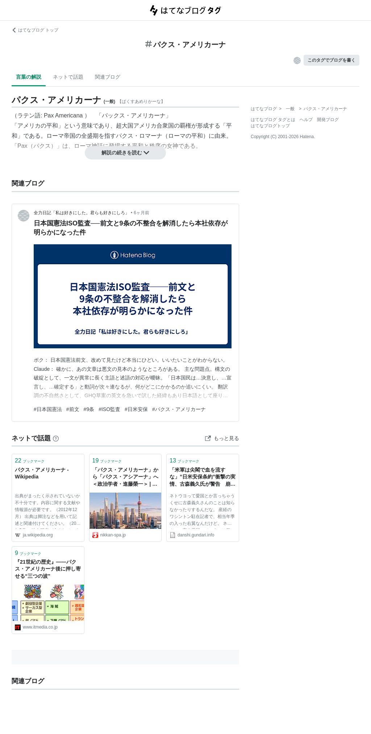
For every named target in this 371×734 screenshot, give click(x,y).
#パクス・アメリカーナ (179, 409)
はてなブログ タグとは (273, 119)
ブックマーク (30, 460)
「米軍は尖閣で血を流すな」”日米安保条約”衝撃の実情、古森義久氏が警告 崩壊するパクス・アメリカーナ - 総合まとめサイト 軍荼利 (202, 477)
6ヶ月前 (141, 212)
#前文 (72, 409)
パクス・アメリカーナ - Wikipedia (42, 473)
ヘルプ (306, 119)
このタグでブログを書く (331, 60)
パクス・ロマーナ (139, 136)
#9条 (89, 409)
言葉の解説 (28, 77)
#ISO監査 (109, 409)
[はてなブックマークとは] (56, 438)
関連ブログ (107, 77)
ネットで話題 (68, 77)
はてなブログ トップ (35, 30)
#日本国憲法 (48, 409)
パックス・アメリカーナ (134, 115)
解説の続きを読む (125, 152)
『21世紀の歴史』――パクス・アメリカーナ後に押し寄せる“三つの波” (48, 569)
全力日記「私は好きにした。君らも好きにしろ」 (81, 212)
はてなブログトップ (270, 125)
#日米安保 (136, 409)
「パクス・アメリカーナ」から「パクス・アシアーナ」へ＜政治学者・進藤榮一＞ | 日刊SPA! (125, 477)
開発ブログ (328, 119)
